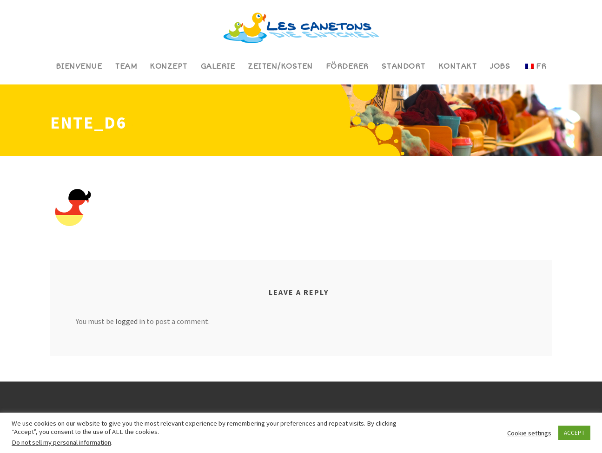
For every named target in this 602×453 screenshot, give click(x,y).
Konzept (168, 66)
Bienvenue (79, 66)
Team (126, 66)
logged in (130, 321)
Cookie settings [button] (529, 433)
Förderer (347, 66)
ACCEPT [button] (574, 433)
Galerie (217, 66)
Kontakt (457, 66)
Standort (403, 66)
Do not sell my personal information (61, 442)
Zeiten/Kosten (280, 66)
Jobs (500, 66)
